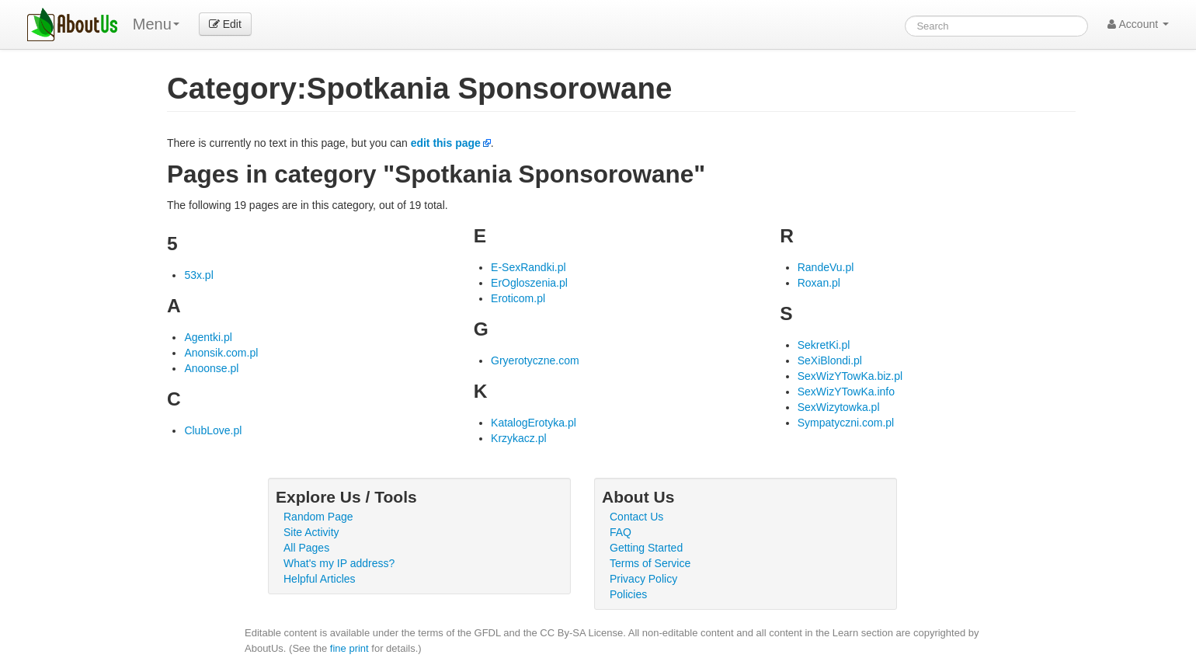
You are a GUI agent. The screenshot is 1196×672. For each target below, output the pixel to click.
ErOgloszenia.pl (529, 283)
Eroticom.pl (518, 298)
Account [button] (1138, 24)
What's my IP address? (339, 563)
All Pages (306, 547)
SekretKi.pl (824, 345)
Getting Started (646, 547)
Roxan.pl (819, 283)
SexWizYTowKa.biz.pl (850, 376)
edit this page (446, 143)
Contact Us (636, 516)
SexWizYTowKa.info (846, 391)
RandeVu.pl (826, 267)
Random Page (318, 516)
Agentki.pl (207, 337)
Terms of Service (650, 563)
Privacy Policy (643, 579)
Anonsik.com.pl (221, 352)
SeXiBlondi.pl (830, 360)
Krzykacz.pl (519, 438)
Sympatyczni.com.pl (846, 422)
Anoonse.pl (211, 368)
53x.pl (198, 275)
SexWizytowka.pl (839, 407)
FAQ (620, 532)
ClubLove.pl (213, 430)
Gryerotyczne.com (535, 360)
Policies (628, 594)
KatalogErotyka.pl (533, 422)
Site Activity (311, 532)
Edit (225, 24)
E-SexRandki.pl (528, 267)
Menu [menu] (156, 24)
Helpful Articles (319, 579)
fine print (349, 648)
